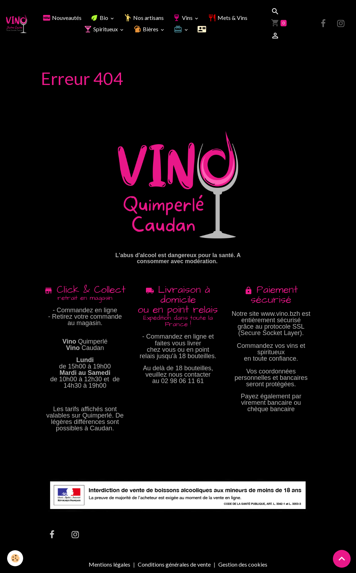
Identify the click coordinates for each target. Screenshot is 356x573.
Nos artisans (144, 17)
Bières (146, 29)
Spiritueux (101, 29)
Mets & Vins (227, 17)
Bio (99, 17)
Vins (183, 17)
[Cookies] (15, 558)
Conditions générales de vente (174, 564)
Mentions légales (109, 564)
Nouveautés (62, 17)
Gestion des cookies (242, 564)
